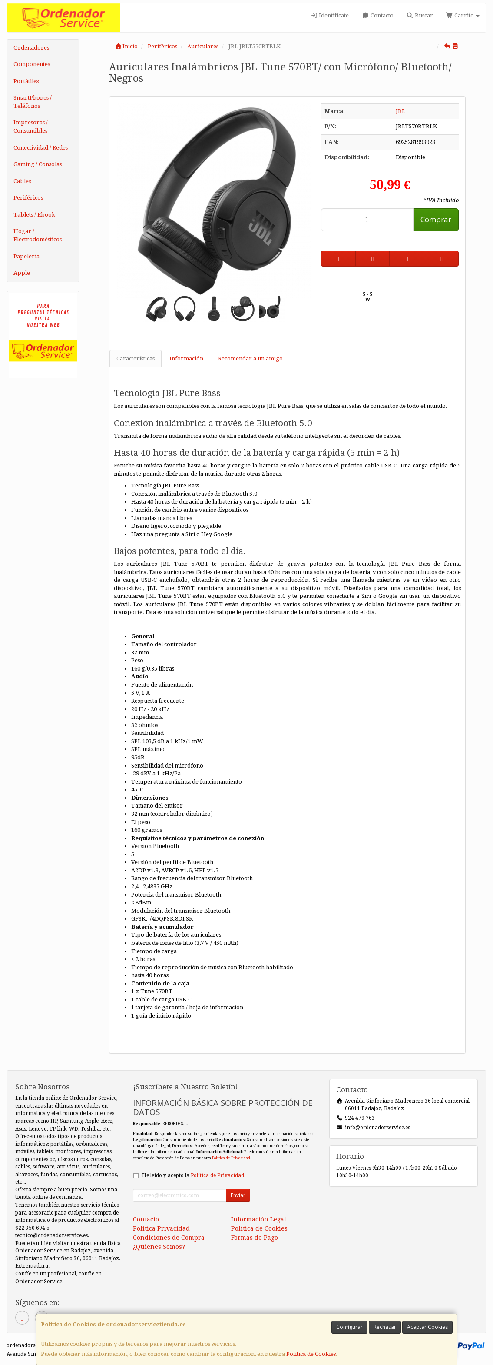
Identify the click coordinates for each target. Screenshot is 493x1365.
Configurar (349, 1327)
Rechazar (385, 1327)
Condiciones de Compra (169, 1237)
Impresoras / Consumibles (30, 126)
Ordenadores (31, 47)
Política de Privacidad (231, 1157)
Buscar (420, 15)
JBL (400, 111)
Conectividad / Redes (40, 147)
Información (186, 358)
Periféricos (28, 197)
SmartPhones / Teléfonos (32, 101)
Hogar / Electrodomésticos (37, 235)
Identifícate (330, 15)
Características (135, 358)
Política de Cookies (311, 1354)
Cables (22, 181)
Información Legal (258, 1219)
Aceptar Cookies (427, 1327)
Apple (21, 273)
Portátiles (26, 81)
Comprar (435, 219)
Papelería (26, 256)
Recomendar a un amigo (250, 358)
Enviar (238, 1195)
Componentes (31, 64)
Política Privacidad (161, 1228)
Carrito (463, 15)
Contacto (377, 15)
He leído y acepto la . (193, 1175)
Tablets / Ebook (34, 214)
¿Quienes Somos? (159, 1246)
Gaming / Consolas (37, 164)
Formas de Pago (254, 1237)
